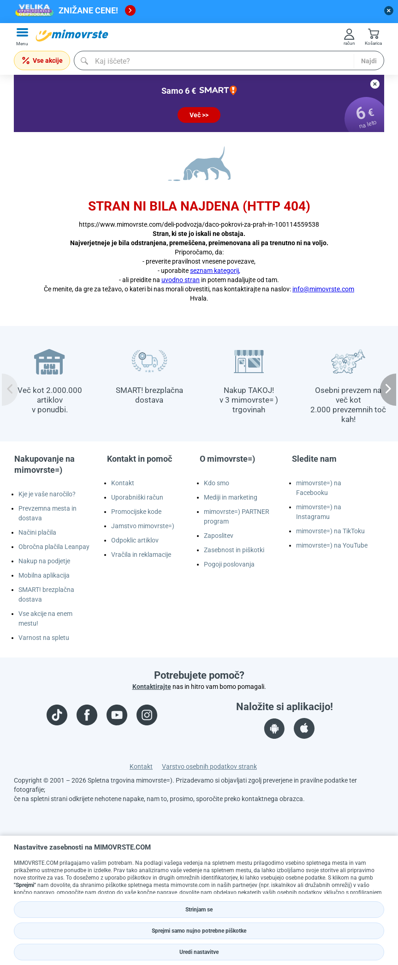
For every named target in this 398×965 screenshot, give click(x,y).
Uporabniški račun (137, 497)
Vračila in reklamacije (141, 554)
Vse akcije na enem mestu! (45, 618)
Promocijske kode (136, 511)
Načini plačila (37, 532)
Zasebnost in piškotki (234, 550)
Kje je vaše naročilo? (47, 494)
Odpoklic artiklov (135, 540)
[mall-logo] (72, 35)
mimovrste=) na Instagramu (318, 511)
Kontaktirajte (151, 686)
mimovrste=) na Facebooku (318, 487)
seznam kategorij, (215, 270)
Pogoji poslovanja (229, 564)
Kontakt (122, 483)
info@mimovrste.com (323, 289)
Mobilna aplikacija (44, 575)
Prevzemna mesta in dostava (47, 513)
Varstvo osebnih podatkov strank (209, 766)
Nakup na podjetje (44, 561)
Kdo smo (216, 483)
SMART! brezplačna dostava (46, 594)
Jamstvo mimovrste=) (142, 526)
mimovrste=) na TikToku (330, 531)
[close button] (388, 10)
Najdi (369, 61)
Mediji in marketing (230, 497)
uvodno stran (180, 279)
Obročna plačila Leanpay (53, 546)
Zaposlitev (218, 535)
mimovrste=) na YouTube (332, 545)
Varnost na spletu (43, 637)
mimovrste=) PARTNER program (236, 516)
